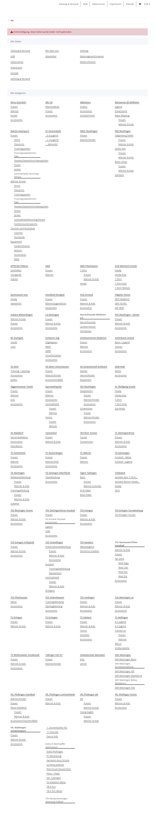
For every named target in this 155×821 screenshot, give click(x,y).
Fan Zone (119, 558)
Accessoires (16, 119)
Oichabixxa (85, 331)
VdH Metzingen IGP (124, 671)
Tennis (48, 417)
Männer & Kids (126, 124)
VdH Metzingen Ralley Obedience (126, 682)
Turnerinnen (86, 441)
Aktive (118, 370)
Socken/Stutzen (22, 245)
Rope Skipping (122, 115)
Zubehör (15, 503)
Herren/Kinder (87, 375)
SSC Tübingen (54, 777)
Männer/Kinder (53, 375)
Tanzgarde (16, 274)
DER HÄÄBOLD (122, 299)
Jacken (17, 169)
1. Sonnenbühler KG (57, 727)
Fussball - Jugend (123, 461)
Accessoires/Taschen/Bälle (24, 720)
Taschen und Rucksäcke (23, 228)
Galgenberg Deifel (124, 135)
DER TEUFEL (121, 303)
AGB (85, 4)
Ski (81, 698)
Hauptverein (86, 390)
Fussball (49, 564)
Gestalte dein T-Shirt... (126, 477)
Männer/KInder (88, 139)
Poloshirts (19, 144)
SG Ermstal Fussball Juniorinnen (55, 521)
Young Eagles (87, 712)
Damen (83, 370)
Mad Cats (123, 567)
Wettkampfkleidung (20, 477)
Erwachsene (121, 111)
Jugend (118, 106)
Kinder (14, 115)
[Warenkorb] (144, 4)
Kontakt (130, 4)
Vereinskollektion (19, 437)
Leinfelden (16, 270)
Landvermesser (88, 326)
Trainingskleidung (20, 490)
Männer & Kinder (92, 486)
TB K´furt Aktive (54, 791)
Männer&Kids (52, 106)
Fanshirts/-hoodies (89, 551)
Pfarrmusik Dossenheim (59, 769)
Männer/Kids (52, 461)
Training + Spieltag (20, 370)
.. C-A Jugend (51, 139)
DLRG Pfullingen (55, 751)
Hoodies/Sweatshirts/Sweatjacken (31, 160)
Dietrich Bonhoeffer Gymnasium (55, 745)
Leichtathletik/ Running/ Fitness (26, 175)
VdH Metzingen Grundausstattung (124, 665)
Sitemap (84, 50)
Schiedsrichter (87, 115)
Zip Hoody (120, 408)
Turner (83, 437)
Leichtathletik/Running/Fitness (29, 219)
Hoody (83, 283)
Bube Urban (121, 161)
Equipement (55, 573)
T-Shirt (83, 270)
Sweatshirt (16, 303)
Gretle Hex (120, 148)
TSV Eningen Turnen (125, 514)
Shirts (17, 139)
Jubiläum (119, 174)
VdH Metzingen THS (125, 687)
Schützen (84, 634)
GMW (48, 351)
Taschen (18, 232)
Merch (118, 643)
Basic (82, 477)
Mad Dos (123, 571)
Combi (14, 342)
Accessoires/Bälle (54, 379)
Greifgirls (50, 590)
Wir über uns (52, 50)
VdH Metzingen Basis (125, 659)
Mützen (18, 250)
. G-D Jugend (51, 135)
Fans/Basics (16, 446)
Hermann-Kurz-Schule (58, 760)
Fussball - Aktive (123, 457)
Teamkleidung (52, 477)
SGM (47, 531)
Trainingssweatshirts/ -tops (26, 155)
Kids (13, 399)
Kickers (83, 106)
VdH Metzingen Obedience (128, 675)
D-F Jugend (120, 626)
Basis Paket (85, 494)
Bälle (16, 259)
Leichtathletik (52, 404)
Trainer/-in (120, 630)
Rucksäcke (19, 237)
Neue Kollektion (19, 707)
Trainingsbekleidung (59, 568)
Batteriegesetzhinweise (92, 56)
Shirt (117, 490)
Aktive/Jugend (87, 546)
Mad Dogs (124, 563)
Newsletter (50, 56)
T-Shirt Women (122, 287)
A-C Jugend (120, 621)
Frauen (14, 106)
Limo (13, 346)
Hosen (17, 164)
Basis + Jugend (122, 342)
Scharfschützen (53, 355)
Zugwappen (51, 342)
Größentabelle (122, 648)
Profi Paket (85, 490)
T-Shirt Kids (121, 283)
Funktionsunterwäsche (25, 224)
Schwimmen (86, 408)
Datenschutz (98, 4)
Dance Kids (52, 736)
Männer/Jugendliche (55, 303)
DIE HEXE (119, 307)
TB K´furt (51, 786)
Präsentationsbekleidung (58, 546)
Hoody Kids (120, 274)
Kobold (14, 279)
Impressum (115, 4)
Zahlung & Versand (68, 4)
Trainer (118, 346)
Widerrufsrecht (88, 61)
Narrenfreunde (88, 322)
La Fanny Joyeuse (55, 764)
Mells (48, 346)
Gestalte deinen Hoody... (127, 481)
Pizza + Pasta (53, 773)
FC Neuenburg (54, 755)
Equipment (16, 241)
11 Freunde (52, 731)
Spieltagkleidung (53, 606)
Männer (15, 111)
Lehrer (83, 663)
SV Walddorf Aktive (56, 782)
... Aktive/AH (51, 144)
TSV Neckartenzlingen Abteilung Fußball (56, 800)
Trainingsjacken (22, 148)
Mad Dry (123, 576)
